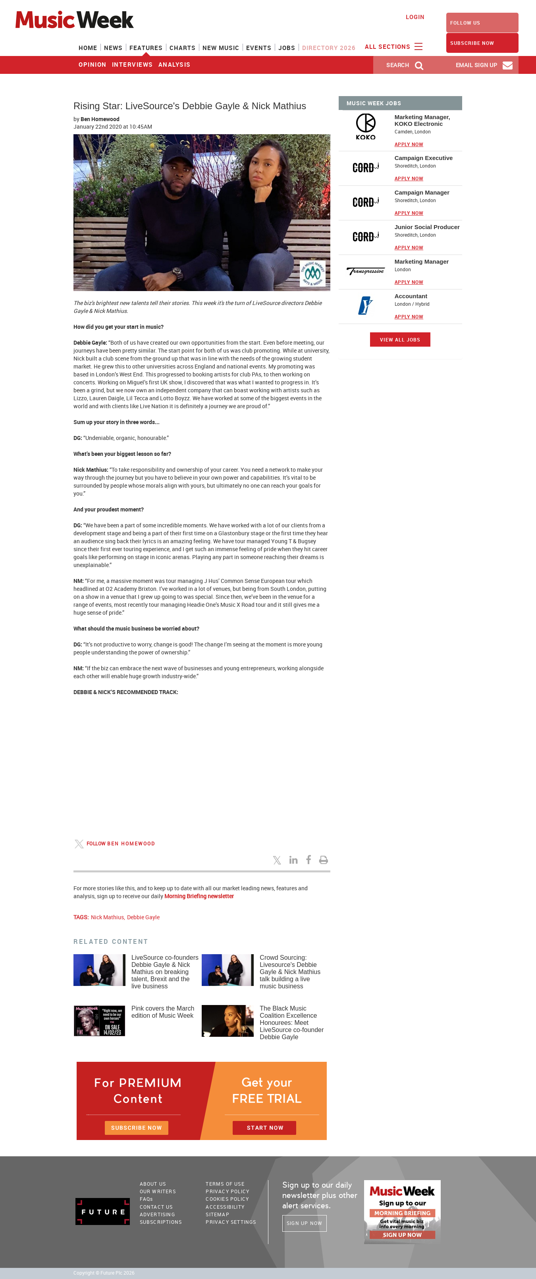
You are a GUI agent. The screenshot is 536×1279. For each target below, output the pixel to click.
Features (146, 48)
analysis (174, 64)
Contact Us (156, 1207)
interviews (132, 64)
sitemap (217, 1214)
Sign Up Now (304, 1223)
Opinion (93, 64)
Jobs (286, 48)
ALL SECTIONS (392, 46)
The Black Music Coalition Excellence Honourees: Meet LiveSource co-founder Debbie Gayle (292, 1022)
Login (415, 17)
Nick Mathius (107, 917)
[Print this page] (324, 859)
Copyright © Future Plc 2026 (104, 1273)
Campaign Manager (422, 192)
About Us (153, 1184)
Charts (183, 48)
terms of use (225, 1184)
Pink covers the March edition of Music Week (162, 1012)
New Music (220, 48)
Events (259, 48)
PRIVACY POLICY (227, 1191)
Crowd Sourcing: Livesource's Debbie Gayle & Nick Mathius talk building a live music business (290, 972)
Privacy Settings (231, 1222)
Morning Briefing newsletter (199, 896)
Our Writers (158, 1191)
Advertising (157, 1214)
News (113, 48)
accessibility (225, 1207)
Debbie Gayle (143, 917)
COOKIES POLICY (227, 1199)
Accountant (411, 296)
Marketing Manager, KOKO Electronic (422, 120)
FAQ (146, 1199)
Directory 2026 (329, 48)
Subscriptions (161, 1222)
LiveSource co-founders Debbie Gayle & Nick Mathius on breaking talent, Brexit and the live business (165, 972)
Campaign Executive (424, 157)
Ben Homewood (100, 119)
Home (88, 48)
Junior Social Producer (427, 227)
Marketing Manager (422, 261)
